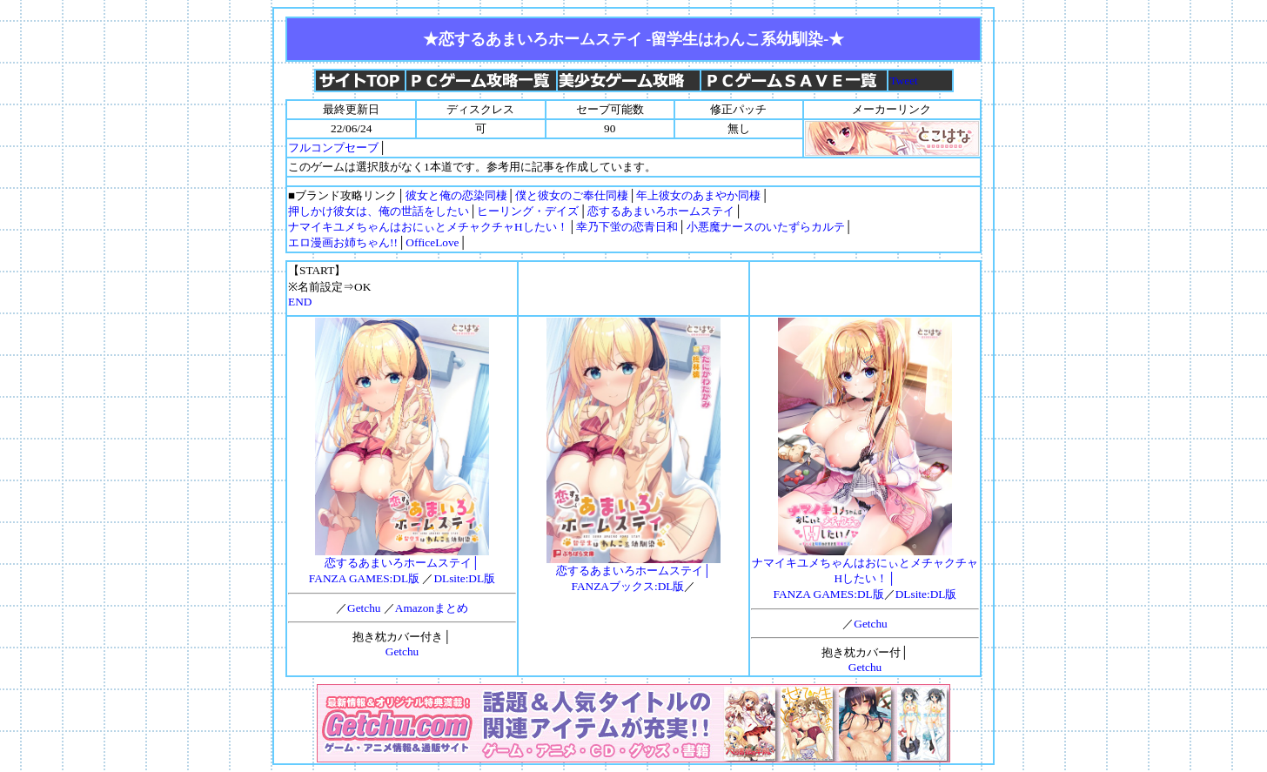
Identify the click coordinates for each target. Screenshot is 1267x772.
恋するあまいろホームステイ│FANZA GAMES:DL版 (399, 565)
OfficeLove (432, 242)
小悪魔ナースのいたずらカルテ (766, 226)
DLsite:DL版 (464, 578)
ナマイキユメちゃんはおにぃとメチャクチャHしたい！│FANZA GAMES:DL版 (865, 573)
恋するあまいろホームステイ (660, 211)
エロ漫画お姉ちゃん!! (343, 242)
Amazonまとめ (431, 607)
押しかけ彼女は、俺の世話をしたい (378, 211)
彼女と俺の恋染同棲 (456, 195)
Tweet (903, 80)
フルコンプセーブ (333, 147)
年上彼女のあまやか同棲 (698, 195)
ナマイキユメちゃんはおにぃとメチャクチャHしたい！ (428, 226)
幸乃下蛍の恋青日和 (627, 226)
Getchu (364, 607)
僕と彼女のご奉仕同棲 (571, 195)
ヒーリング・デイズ (528, 211)
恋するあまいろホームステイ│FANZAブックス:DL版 (633, 573)
